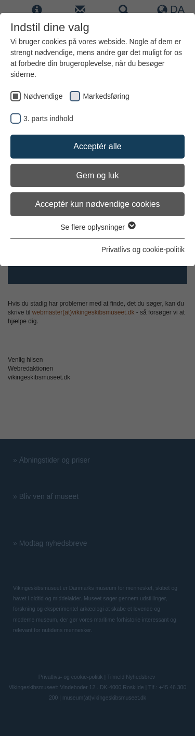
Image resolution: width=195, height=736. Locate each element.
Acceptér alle (97, 146)
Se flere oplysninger (97, 227)
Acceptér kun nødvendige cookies (97, 204)
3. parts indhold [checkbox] (48, 118)
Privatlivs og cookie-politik (143, 249)
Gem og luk (97, 175)
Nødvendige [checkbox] (43, 96)
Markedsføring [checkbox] (106, 96)
